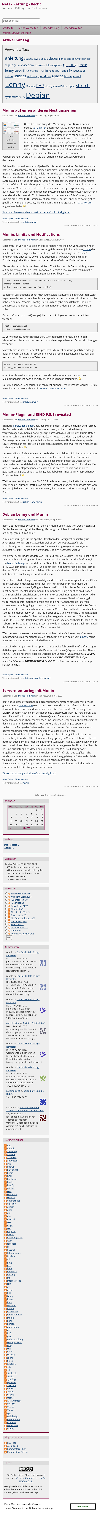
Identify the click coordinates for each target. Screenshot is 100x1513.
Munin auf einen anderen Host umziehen (39, 110)
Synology (11, 1379)
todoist (10, 1388)
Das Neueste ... (11, 844)
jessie (83, 65)
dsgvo (10, 1225)
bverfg (10, 1185)
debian (54, 58)
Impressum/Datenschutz (16, 32)
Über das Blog (51, 28)
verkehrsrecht (14, 1400)
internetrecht (14, 1280)
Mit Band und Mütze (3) (23, 918)
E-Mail (10, 1234)
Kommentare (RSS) (16, 1448)
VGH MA (11, 1404)
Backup (43, 58)
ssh (9, 1367)
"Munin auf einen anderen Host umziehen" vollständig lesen (36, 212)
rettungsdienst (14, 1342)
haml (9, 1268)
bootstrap (12, 1179)
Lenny (15, 84)
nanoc (52, 70)
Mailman (31, 86)
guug (9, 1262)
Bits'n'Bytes (7, 218)
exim (19, 65)
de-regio (11, 1203)
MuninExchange (16, 563)
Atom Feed (12, 1445)
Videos (10, 1407)
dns (69, 58)
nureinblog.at (13, 1090)
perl (58, 70)
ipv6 (9, 1283)
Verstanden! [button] (83, 1506)
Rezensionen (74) (19, 927)
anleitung (14, 58)
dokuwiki (77, 58)
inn (71, 64)
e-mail (77, 76)
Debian (38, 95)
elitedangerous (14, 1237)
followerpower (54, 65)
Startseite (7, 28)
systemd (10, 97)
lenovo (10, 1299)
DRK (9, 1222)
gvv (9, 1265)
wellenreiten (13, 1419)
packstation (13, 1327)
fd (8, 1246)
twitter (9, 76)
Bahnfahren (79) (20, 899)
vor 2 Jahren (39, 127)
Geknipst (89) (18, 902)
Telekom (11, 1385)
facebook (28, 65)
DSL (9, 1228)
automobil (12, 1160)
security (11, 1354)
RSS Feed (11, 1442)
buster (68, 76)
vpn (9, 1413)
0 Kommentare (21, 218)
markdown (12, 1311)
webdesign (33, 76)
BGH (9, 1176)
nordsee (11, 1323)
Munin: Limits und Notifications (31, 234)
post (9, 1336)
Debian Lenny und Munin (25, 514)
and (9, 1145)
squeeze (77, 70)
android (11, 1148)
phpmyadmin (52, 86)
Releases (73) (17, 924)
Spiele (10, 1360)
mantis (34, 70)
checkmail (12, 1194)
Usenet (10, 1397)
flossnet (11, 1249)
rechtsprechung (15, 1339)
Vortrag (11, 1410)
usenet (20, 76)
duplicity (10, 65)
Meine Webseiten (28, 28)
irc (76, 65)
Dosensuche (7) (18, 915)
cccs (9, 1191)
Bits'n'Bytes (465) (19, 906)
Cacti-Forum (85, 202)
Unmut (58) (16, 930)
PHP (40, 85)
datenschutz (13, 1200)
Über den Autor (73, 28)
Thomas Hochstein (26, 115)
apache (28, 58)
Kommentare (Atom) (17, 1452)
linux (26, 70)
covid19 (11, 1197)
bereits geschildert (23, 425)
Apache (58, 76)
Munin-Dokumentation (53, 388)
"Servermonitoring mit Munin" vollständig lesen (29, 773)
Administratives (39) (21, 893)
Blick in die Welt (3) (20, 912)
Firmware (40, 65)
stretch (83, 85)
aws (36, 58)
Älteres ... (9, 847)
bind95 (84, 637)
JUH (9, 1293)
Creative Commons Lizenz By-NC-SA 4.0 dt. (31, 1479)
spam (72, 86)
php (64, 70)
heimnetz (12, 1271)
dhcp (63, 58)
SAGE (10, 1351)
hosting (11, 1274)
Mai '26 (26, 828)
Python (64, 86)
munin (43, 70)
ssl (84, 70)
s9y (69, 70)
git (65, 64)
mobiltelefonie (14, 1314)
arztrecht (11, 1157)
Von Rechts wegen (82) (22, 933)
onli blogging (12, 1023)
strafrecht (12, 1373)
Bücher (10, 1188)
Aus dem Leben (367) (21, 896)
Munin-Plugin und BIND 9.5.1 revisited (36, 414)
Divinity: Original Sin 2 (34, 1023)
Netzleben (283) (19, 921)
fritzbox (11, 1256)
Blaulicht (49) (17, 909)
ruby (9, 1345)
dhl (9, 1212)
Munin (87, 249)
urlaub (10, 1394)
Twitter (10, 1391)
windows (45, 76)
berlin (10, 1172)
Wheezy (20, 97)
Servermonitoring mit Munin (28, 690)
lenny (9, 70)
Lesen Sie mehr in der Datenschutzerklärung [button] (29, 1508)
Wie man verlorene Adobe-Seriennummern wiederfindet (25, 1109)
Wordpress (12, 1425)
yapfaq (10, 1428)
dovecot (86, 58)
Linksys (18, 70)
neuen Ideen (26, 705)
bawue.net (12, 1169)
